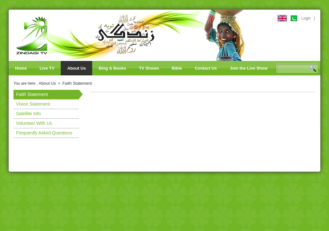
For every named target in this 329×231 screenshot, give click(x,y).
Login (306, 18)
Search (312, 68)
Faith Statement (77, 83)
